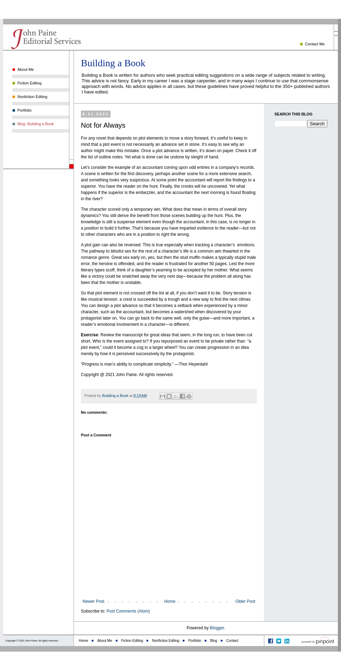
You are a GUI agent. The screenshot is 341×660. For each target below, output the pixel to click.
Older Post (245, 601)
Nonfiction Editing (32, 97)
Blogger (217, 627)
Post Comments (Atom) (128, 611)
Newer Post (93, 601)
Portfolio (24, 110)
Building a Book (113, 63)
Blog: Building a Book (35, 124)
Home (169, 601)
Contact (232, 641)
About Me (25, 69)
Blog (213, 641)
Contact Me (315, 44)
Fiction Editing (29, 83)
